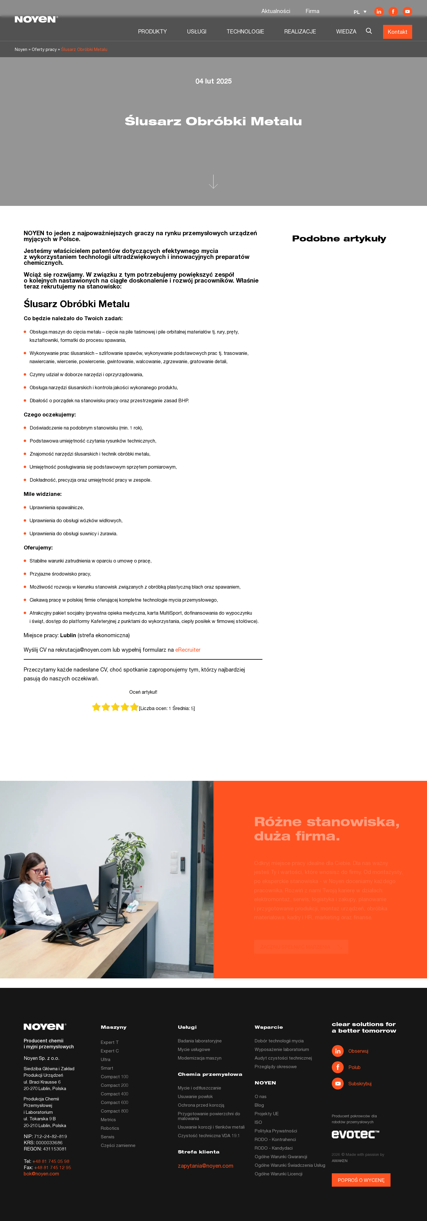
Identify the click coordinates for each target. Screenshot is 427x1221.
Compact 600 (114, 1102)
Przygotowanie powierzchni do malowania (209, 1116)
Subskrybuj (352, 1083)
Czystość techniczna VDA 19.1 (209, 1135)
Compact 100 (114, 1076)
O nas (261, 1096)
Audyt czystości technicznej (283, 1057)
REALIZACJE (300, 31)
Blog (259, 1105)
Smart (107, 1068)
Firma (312, 11)
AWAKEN (340, 1160)
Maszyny (114, 1027)
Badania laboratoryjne (200, 1040)
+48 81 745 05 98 (50, 1161)
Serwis (107, 1136)
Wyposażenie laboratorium (282, 1049)
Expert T (110, 1042)
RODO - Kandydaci (274, 1148)
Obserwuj (350, 1051)
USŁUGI (196, 31)
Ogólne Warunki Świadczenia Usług (290, 1165)
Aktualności (276, 11)
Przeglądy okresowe (276, 1066)
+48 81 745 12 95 (52, 1167)
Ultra (105, 1059)
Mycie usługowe (194, 1049)
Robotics (110, 1128)
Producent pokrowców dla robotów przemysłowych (354, 1118)
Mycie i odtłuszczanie (199, 1087)
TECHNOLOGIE (245, 31)
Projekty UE (267, 1113)
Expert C (110, 1050)
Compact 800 (114, 1110)
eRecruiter (187, 649)
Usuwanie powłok (195, 1096)
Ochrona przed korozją (201, 1105)
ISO (258, 1122)
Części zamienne (118, 1145)
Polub (346, 1067)
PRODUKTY (152, 31)
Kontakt (397, 31)
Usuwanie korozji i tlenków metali (211, 1126)
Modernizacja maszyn (200, 1057)
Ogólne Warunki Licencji (278, 1173)
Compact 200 (114, 1085)
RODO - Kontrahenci (275, 1139)
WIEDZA (346, 31)
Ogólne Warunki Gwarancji (281, 1156)
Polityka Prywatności (276, 1130)
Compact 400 (114, 1093)
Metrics (108, 1119)
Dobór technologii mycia (279, 1040)
